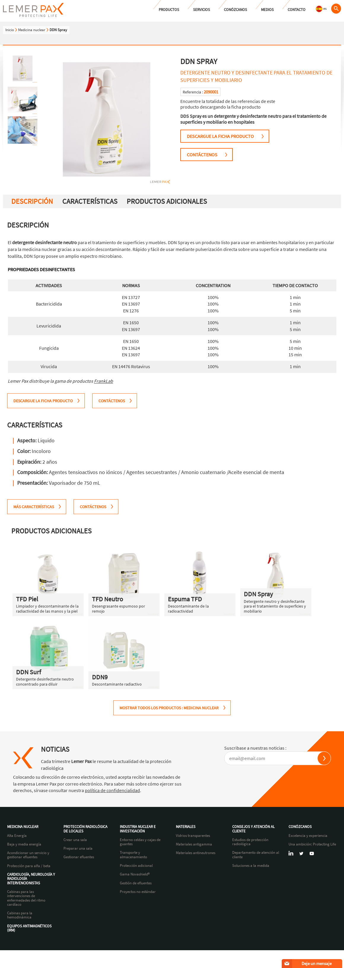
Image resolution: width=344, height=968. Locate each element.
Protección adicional (136, 866)
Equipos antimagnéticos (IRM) (29, 928)
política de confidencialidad (112, 790)
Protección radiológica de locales (85, 829)
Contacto (296, 9)
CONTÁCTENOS (202, 155)
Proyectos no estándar (138, 892)
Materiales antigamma (194, 844)
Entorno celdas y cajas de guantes (140, 842)
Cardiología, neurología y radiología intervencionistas (31, 878)
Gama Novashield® (135, 874)
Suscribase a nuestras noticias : (255, 748)
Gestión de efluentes (136, 883)
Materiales (185, 827)
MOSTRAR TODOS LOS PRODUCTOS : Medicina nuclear (169, 707)
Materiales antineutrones (195, 853)
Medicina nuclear (31, 29)
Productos (169, 9)
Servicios (201, 9)
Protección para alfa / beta (28, 866)
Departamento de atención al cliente (255, 855)
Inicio (9, 29)
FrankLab (103, 381)
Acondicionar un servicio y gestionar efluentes (28, 855)
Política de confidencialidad (242, 959)
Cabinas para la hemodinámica (19, 915)
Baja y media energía (24, 844)
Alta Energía (17, 836)
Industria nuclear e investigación (138, 829)
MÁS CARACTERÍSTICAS (33, 506)
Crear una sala (75, 840)
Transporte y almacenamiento (133, 855)
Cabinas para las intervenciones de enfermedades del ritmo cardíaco (26, 898)
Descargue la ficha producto (220, 136)
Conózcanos (235, 9)
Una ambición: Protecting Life (312, 844)
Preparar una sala (78, 848)
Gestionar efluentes (78, 857)
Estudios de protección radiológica (250, 842)
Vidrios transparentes (193, 836)
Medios (267, 9)
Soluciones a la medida (250, 866)
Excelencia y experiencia (308, 836)
